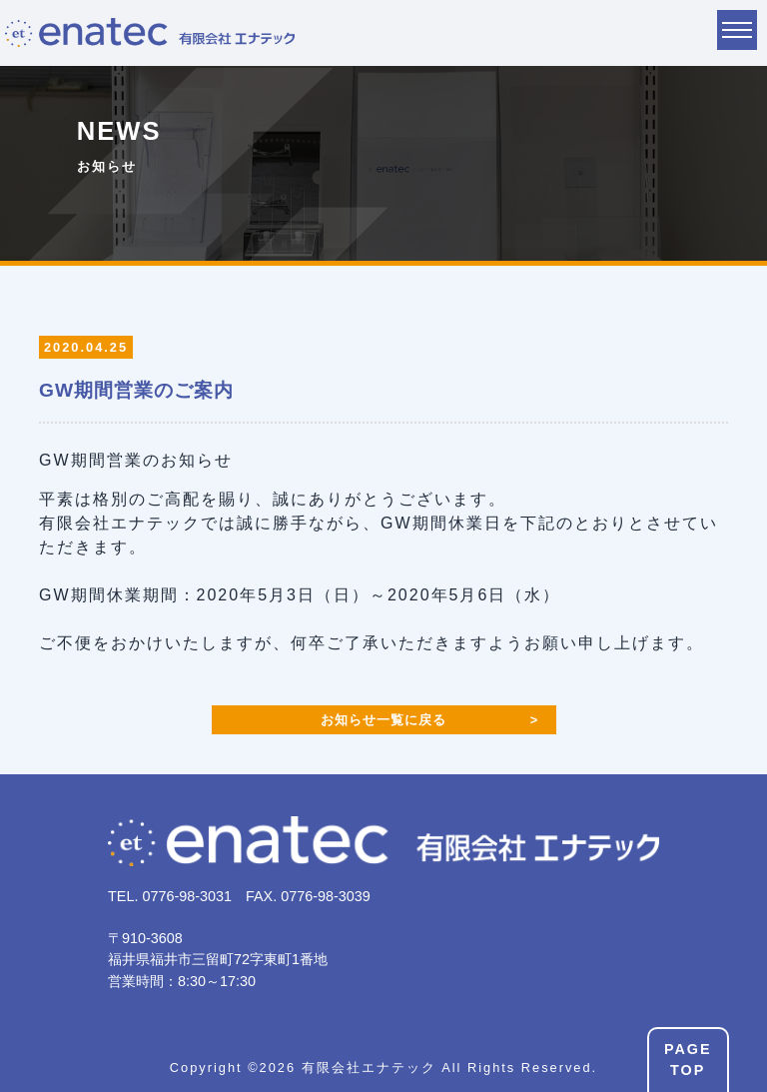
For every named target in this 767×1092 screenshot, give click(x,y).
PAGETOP (688, 1060)
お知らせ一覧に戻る (383, 719)
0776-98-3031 (187, 896)
